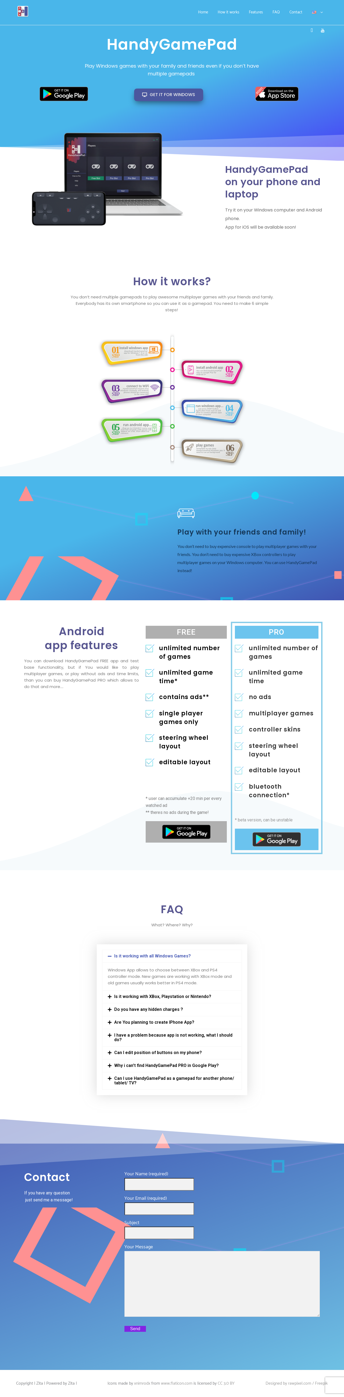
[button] (172, 956)
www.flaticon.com (176, 1383)
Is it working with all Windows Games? (152, 956)
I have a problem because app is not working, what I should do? (173, 1037)
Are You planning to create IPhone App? (154, 1022)
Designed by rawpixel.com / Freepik (297, 1383)
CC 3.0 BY (226, 1383)
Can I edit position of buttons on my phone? (158, 1052)
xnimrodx (142, 1383)
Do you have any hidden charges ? (148, 1009)
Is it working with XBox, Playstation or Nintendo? (162, 996)
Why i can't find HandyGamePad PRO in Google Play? (166, 1065)
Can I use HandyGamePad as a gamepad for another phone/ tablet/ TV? (174, 1080)
